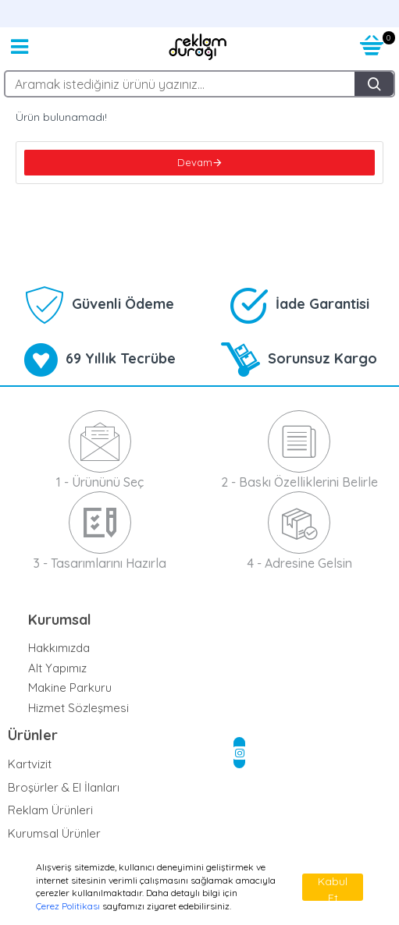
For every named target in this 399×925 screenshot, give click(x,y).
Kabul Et (332, 887)
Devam (194, 162)
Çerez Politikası (68, 906)
